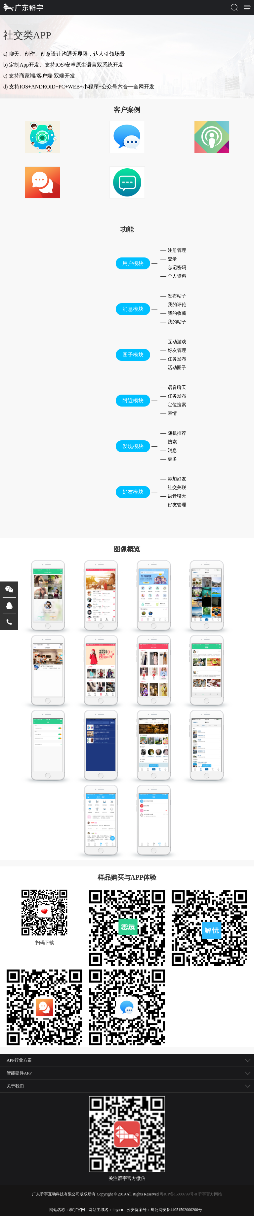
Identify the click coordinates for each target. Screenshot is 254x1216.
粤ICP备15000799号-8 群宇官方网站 (191, 1194)
